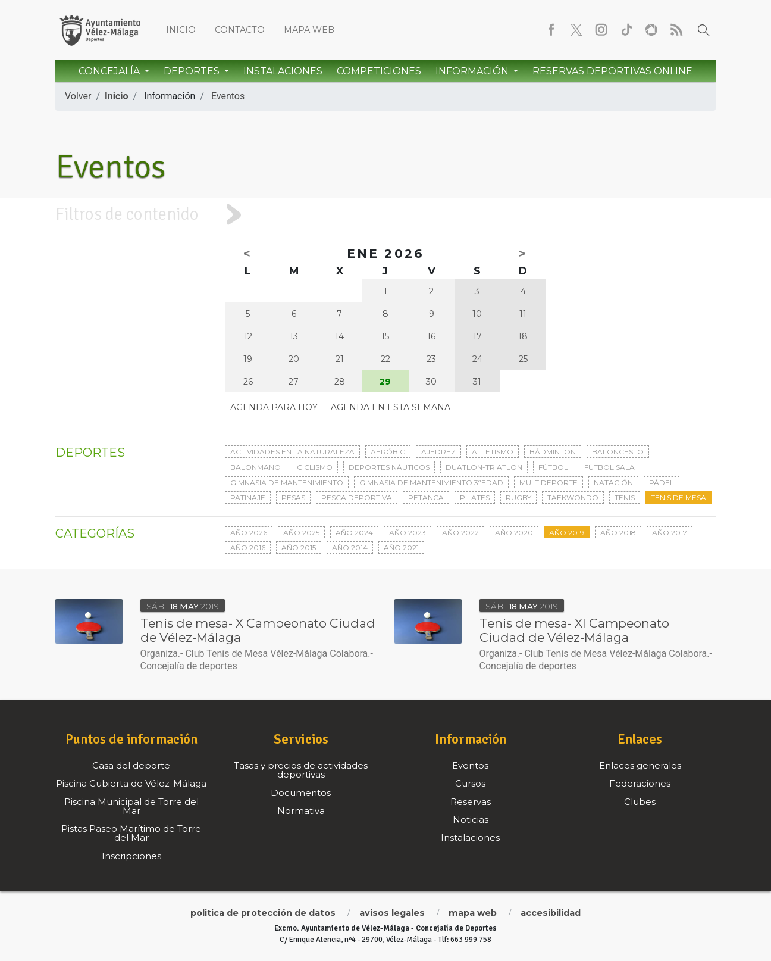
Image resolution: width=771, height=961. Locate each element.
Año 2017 (669, 532)
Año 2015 (298, 547)
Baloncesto (618, 451)
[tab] (385, 214)
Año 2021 (401, 547)
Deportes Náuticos (389, 467)
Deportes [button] (193, 71)
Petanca (426, 497)
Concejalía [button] (110, 71)
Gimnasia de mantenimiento (286, 482)
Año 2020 (514, 532)
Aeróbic (388, 451)
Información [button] (473, 71)
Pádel (661, 482)
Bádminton (552, 451)
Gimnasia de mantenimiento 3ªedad (431, 482)
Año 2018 (618, 532)
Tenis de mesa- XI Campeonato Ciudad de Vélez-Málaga (574, 630)
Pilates (475, 497)
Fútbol (553, 467)
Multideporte (548, 482)
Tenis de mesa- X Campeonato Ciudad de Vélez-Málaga (257, 630)
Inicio (181, 29)
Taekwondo (572, 497)
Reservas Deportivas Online (612, 71)
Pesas (293, 497)
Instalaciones (282, 71)
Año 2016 (247, 547)
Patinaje (247, 497)
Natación (613, 482)
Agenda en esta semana (390, 407)
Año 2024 (354, 532)
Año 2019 (566, 532)
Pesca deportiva (356, 497)
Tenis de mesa (678, 497)
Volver (78, 96)
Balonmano (255, 467)
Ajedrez (438, 451)
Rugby (518, 497)
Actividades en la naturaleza (292, 451)
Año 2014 (350, 547)
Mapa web (309, 29)
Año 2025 (301, 532)
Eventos (228, 96)
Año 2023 (407, 532)
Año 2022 (460, 532)
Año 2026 (248, 532)
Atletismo (492, 451)
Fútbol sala (609, 467)
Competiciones (379, 71)
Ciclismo (315, 467)
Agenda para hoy (274, 407)
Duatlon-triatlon (484, 467)
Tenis (625, 497)
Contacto (240, 29)
